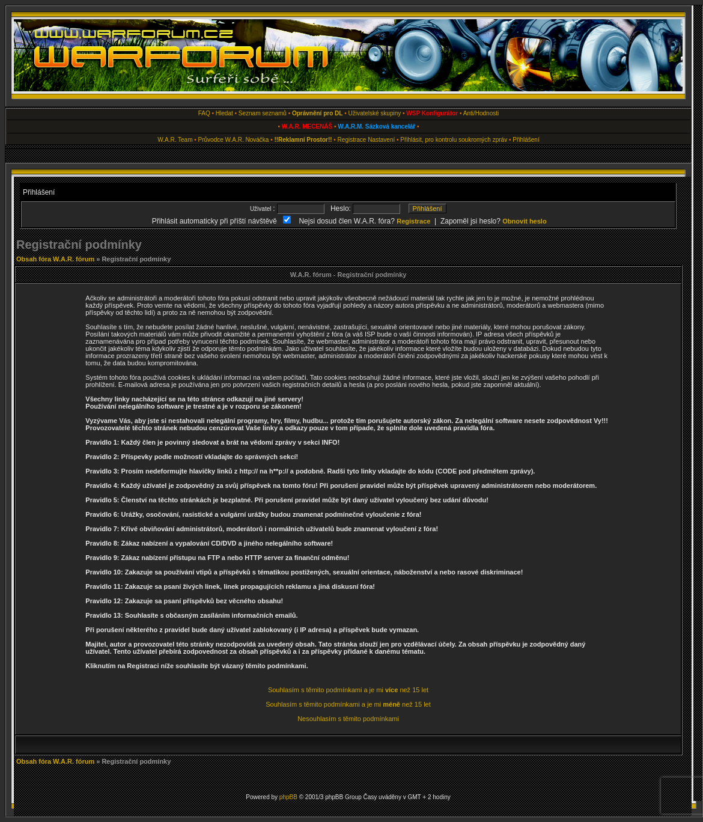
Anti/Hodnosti (481, 113)
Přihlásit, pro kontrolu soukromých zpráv (453, 139)
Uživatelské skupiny (374, 113)
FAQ (204, 113)
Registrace (352, 139)
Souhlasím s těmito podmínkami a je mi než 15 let (348, 689)
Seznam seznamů (263, 113)
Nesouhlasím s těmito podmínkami (348, 718)
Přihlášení (526, 139)
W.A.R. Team (174, 139)
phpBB (288, 797)
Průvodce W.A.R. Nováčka (233, 139)
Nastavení (381, 139)
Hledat (224, 113)
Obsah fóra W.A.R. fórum (55, 259)
